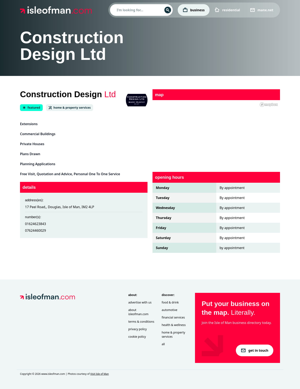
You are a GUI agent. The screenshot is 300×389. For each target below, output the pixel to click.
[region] (216, 133)
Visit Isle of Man (99, 374)
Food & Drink (170, 302)
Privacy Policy (137, 329)
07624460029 (35, 230)
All (163, 344)
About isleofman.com (138, 312)
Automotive (169, 310)
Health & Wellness (174, 325)
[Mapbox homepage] (269, 104)
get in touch (254, 350)
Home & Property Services (173, 334)
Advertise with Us (139, 302)
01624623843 (35, 224)
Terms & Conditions (141, 322)
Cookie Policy (137, 337)
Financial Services (173, 317)
